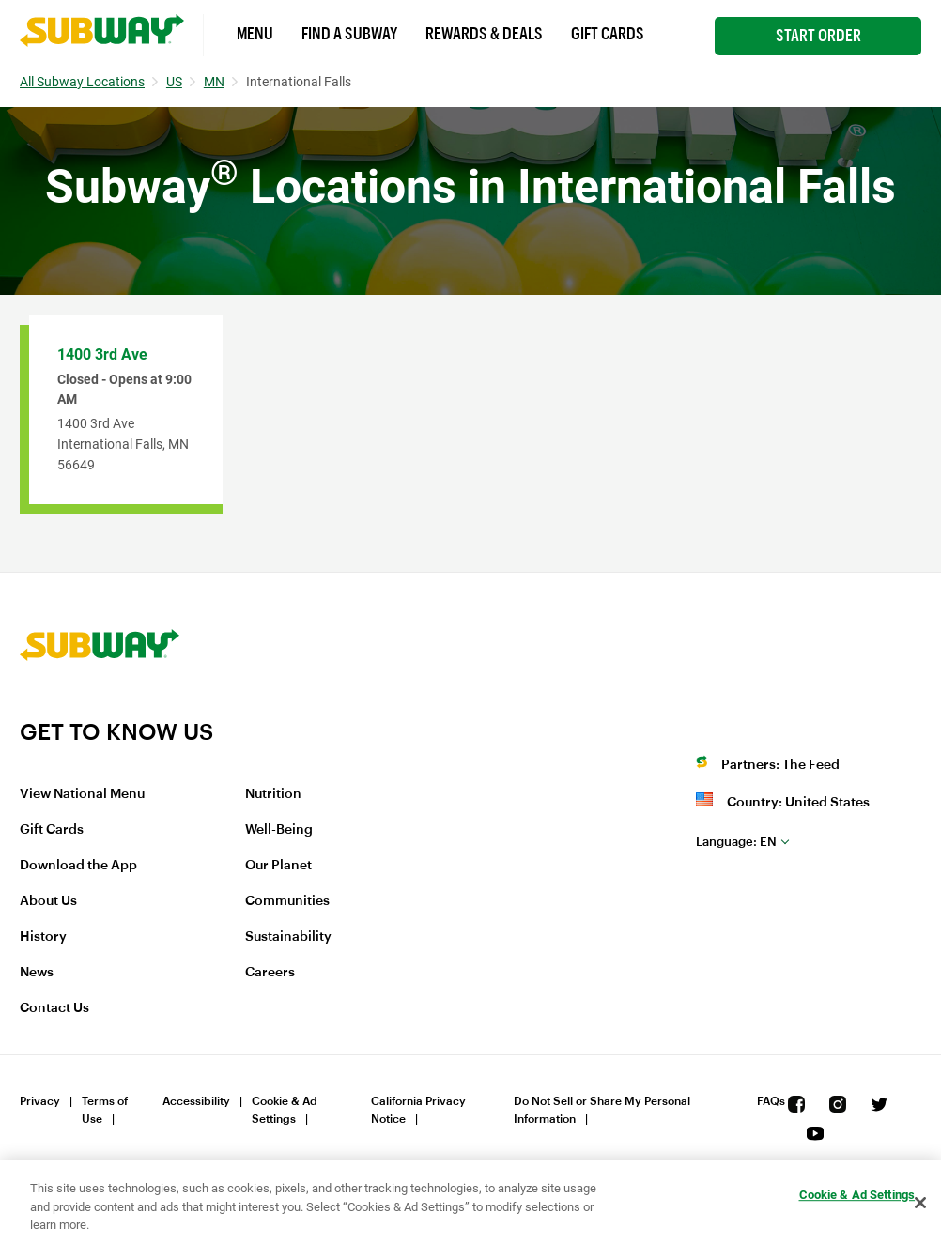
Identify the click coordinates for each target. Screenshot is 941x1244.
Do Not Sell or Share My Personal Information (602, 1110)
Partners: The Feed (780, 765)
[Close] (920, 1202)
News (37, 972)
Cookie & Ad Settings (284, 1110)
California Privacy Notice (418, 1110)
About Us (48, 901)
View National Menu (82, 794)
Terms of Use (105, 1110)
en (736, 842)
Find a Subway (349, 33)
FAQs (771, 1101)
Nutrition (273, 794)
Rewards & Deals (484, 33)
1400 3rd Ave (102, 354)
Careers (270, 972)
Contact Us (54, 1008)
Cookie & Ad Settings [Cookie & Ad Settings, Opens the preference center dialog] (857, 1195)
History (43, 937)
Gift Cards (607, 33)
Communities (287, 901)
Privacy (40, 1101)
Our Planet (278, 865)
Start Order (818, 35)
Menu (255, 33)
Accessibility (196, 1101)
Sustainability (288, 937)
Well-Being (279, 830)
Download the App (78, 865)
